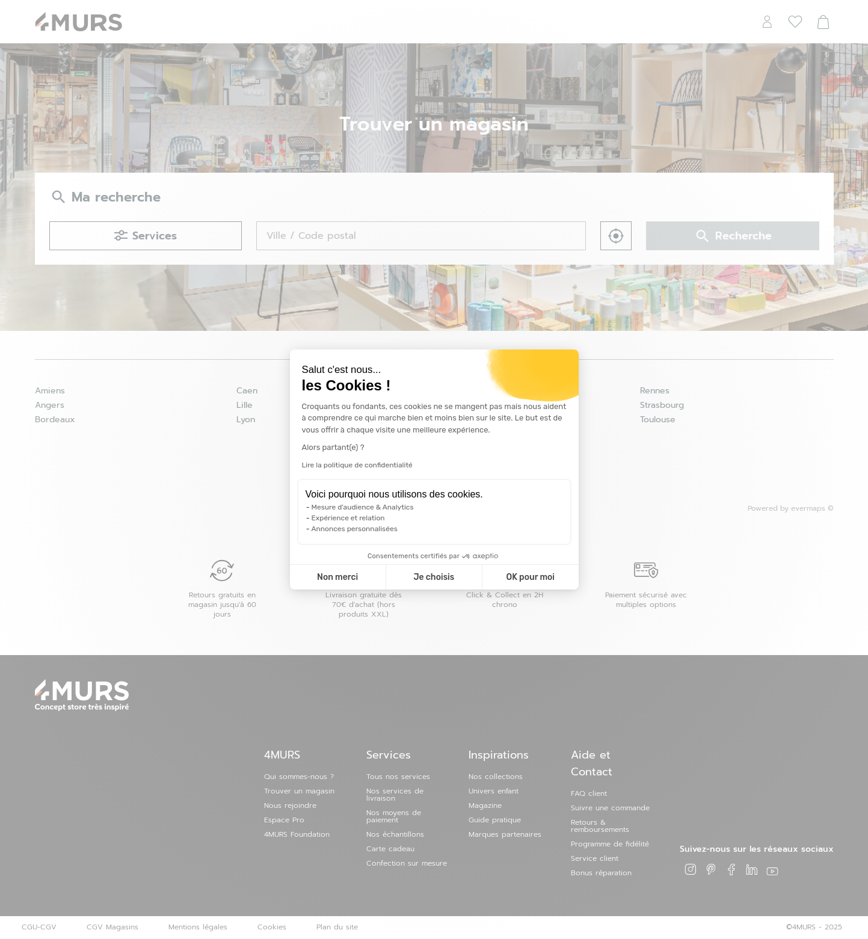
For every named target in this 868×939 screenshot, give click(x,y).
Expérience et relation (348, 518)
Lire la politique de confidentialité (357, 465)
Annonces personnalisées (355, 529)
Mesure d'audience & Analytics (363, 507)
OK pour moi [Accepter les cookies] (530, 577)
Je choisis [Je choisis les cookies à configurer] (433, 577)
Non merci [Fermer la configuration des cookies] (337, 577)
